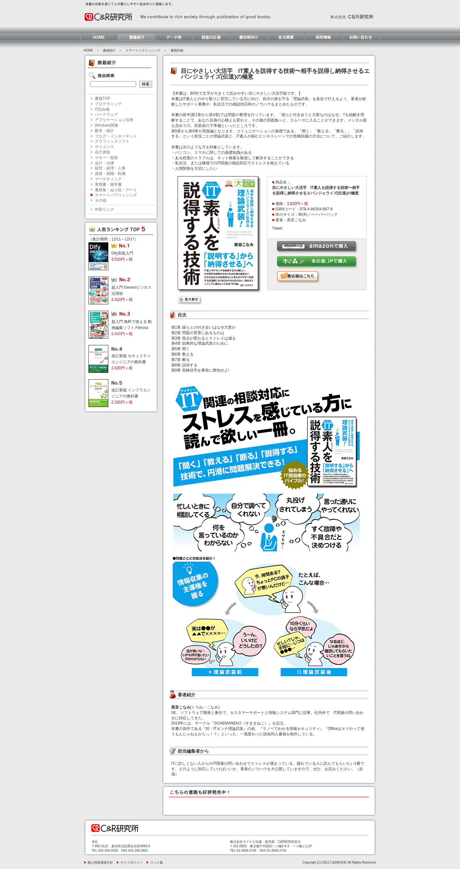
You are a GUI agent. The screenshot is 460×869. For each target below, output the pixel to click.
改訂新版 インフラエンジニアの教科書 (131, 396)
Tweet (277, 228)
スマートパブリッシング (142, 50)
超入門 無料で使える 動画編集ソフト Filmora (131, 327)
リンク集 (154, 862)
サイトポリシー (129, 862)
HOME (88, 50)
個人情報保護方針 (98, 862)
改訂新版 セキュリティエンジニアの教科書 (131, 362)
